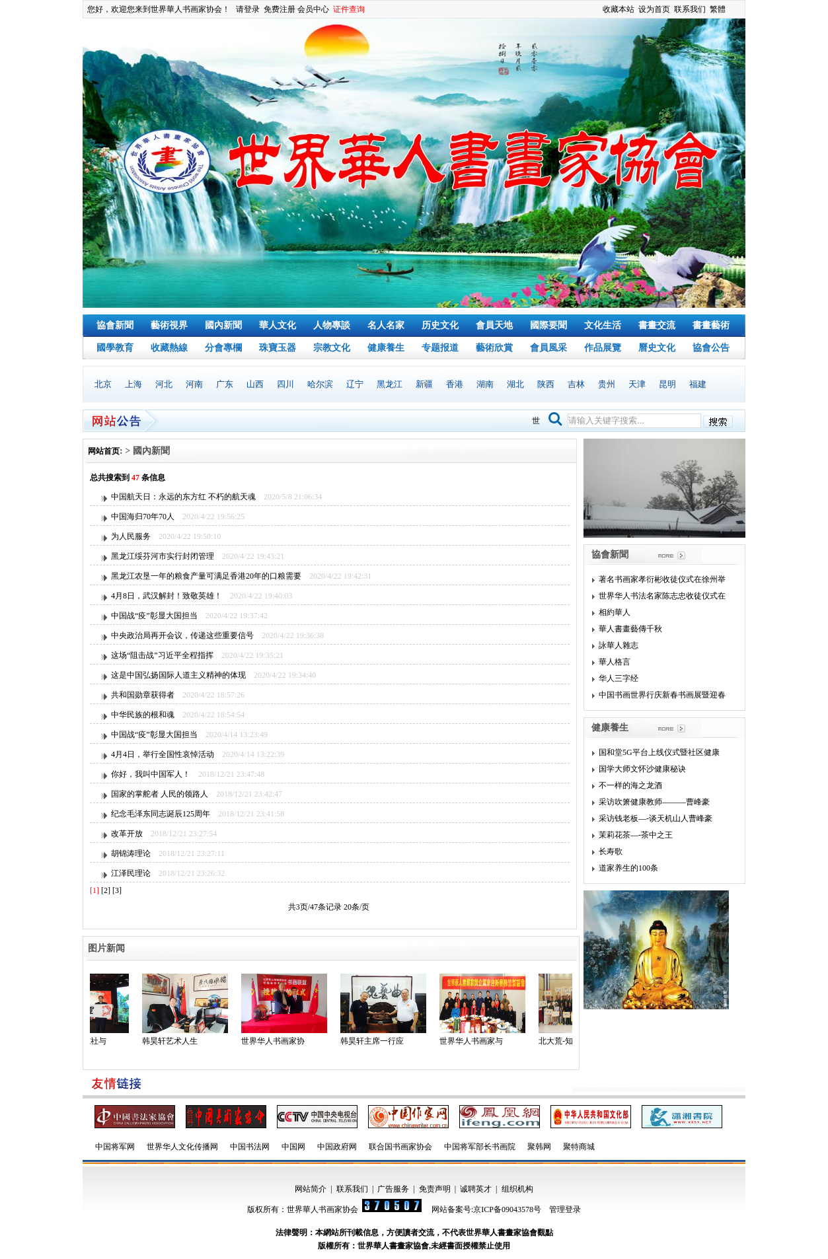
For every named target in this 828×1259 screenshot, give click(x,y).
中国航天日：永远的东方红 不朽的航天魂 (183, 496)
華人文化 (277, 325)
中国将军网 (115, 1146)
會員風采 (548, 348)
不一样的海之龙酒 (630, 785)
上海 (133, 384)
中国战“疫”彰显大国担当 (154, 615)
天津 (637, 384)
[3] (117, 890)
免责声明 (435, 1189)
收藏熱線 (169, 348)
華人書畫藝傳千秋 (630, 628)
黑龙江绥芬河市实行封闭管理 (162, 556)
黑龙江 (389, 384)
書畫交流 (656, 325)
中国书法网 (250, 1146)
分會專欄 (223, 348)
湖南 (485, 384)
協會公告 (711, 348)
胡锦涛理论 (131, 853)
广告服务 (393, 1189)
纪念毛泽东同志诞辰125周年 (160, 813)
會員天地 (494, 325)
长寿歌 (610, 851)
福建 (697, 384)
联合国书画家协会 (400, 1146)
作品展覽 (602, 348)
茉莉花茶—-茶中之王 (636, 835)
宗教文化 (331, 348)
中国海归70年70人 (142, 516)
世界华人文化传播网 (182, 1146)
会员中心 (313, 9)
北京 (103, 384)
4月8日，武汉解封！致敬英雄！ (166, 595)
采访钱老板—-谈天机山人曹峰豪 (655, 818)
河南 (194, 384)
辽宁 (354, 384)
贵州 (606, 384)
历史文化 (440, 325)
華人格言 (614, 661)
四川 (285, 384)
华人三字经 (618, 678)
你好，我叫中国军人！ (150, 774)
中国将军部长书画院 (479, 1146)
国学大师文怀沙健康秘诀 (642, 768)
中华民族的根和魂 (142, 714)
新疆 (424, 384)
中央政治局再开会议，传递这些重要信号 (182, 635)
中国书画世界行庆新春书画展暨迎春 (662, 695)
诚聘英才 (476, 1189)
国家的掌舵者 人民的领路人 (159, 794)
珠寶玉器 (277, 348)
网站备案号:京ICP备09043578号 (486, 1209)
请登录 (248, 9)
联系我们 (690, 9)
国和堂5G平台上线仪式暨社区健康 (659, 752)
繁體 (718, 9)
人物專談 (331, 325)
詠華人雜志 (618, 645)
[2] (105, 890)
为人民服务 (131, 536)
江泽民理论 (131, 873)
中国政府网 (337, 1146)
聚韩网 (539, 1146)
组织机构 (517, 1189)
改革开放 (127, 833)
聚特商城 (579, 1146)
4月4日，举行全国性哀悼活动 (162, 754)
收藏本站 (618, 9)
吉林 (576, 384)
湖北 (515, 384)
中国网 (293, 1146)
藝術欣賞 (494, 348)
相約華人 (614, 612)
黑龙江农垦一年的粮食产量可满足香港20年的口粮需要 (206, 576)
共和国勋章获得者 (142, 695)
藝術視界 (169, 325)
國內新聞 (223, 325)
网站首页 (104, 451)
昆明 (667, 384)
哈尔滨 (320, 384)
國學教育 (114, 348)
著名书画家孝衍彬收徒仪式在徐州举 (662, 579)
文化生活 (602, 325)
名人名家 (385, 325)
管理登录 (565, 1209)
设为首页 (654, 9)
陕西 (545, 384)
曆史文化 (656, 348)
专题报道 (440, 348)
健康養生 (385, 348)
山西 (255, 384)
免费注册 (279, 9)
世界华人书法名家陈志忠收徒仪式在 (662, 595)
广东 (224, 384)
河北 (163, 384)
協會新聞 (114, 325)
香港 (454, 384)
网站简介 (310, 1189)
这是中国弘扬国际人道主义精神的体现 (178, 675)
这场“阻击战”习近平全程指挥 (162, 655)
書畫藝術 (711, 325)
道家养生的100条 (628, 868)
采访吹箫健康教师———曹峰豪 (654, 802)
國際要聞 (548, 325)
